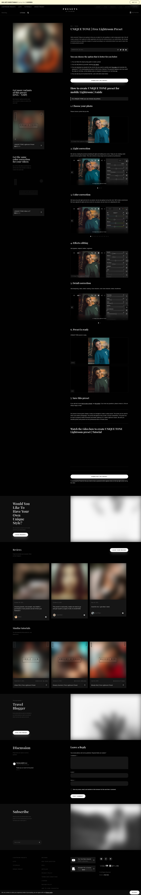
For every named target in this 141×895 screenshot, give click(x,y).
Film (120, 6)
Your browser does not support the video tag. (28, 185)
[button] (134, 12)
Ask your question (48, 861)
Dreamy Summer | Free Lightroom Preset (65, 685)
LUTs (20, 6)
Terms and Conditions (50, 876)
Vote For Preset (21, 732)
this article (97, 403)
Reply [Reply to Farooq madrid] (18, 769)
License (44, 880)
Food (105, 6)
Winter (127, 6)
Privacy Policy (47, 873)
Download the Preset (99, 80)
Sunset (98, 6)
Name (73, 772)
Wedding (113, 6)
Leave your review (119, 550)
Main (71, 26)
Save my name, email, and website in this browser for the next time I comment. (94, 789)
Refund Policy (47, 884)
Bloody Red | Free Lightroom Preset (102, 685)
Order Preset (39, 6)
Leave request (20, 534)
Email (73, 780)
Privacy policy (48, 892)
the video (114, 67)
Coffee (135, 6)
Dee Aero (106, 875)
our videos (96, 64)
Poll (43, 865)
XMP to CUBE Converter (50, 888)
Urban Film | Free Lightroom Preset (24, 685)
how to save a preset (86, 403)
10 (106, 236)
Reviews (45, 857)
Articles (45, 869)
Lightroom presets (9, 6)
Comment (74, 755)
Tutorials (28, 6)
